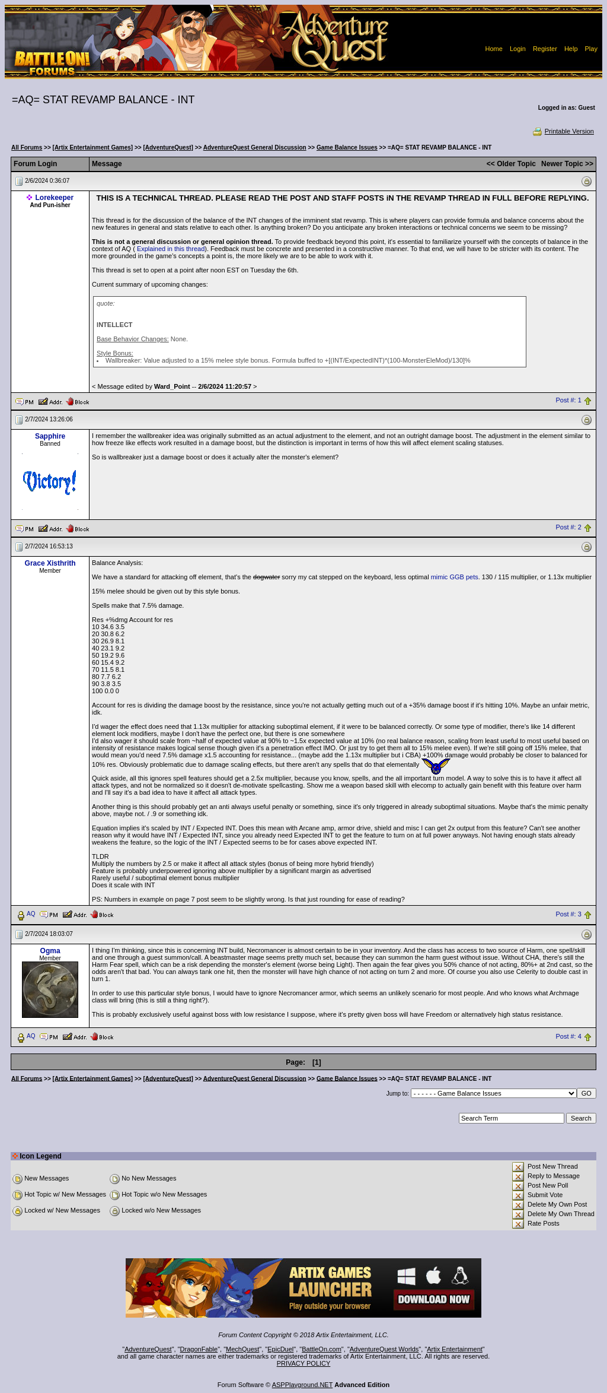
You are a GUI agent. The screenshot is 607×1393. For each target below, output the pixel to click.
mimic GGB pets (454, 576)
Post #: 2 (568, 527)
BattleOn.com (321, 1349)
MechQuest (242, 1349)
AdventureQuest (148, 1349)
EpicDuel (280, 1349)
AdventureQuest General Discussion (254, 147)
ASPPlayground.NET (302, 1384)
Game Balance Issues (347, 147)
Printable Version (563, 131)
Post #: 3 (568, 914)
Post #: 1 (568, 400)
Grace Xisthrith (50, 563)
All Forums (26, 147)
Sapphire (50, 436)
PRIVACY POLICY (304, 1363)
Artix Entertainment (455, 1349)
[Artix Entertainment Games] (93, 147)
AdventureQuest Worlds (384, 1349)
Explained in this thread (171, 248)
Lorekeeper (55, 197)
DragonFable (199, 1349)
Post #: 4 (568, 1036)
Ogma (50, 951)
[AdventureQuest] (168, 147)
